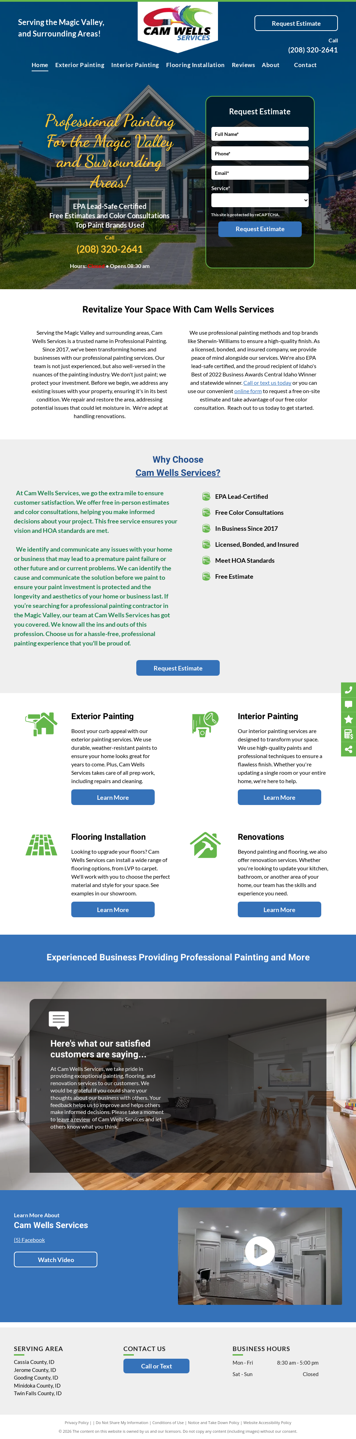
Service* (220, 188)
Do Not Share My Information (122, 1422)
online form (248, 391)
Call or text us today (267, 382)
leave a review (73, 1119)
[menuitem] (40, 65)
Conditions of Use (168, 1422)
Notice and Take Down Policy (214, 1422)
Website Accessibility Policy (267, 1422)
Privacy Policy (77, 1422)
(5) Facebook (29, 1239)
